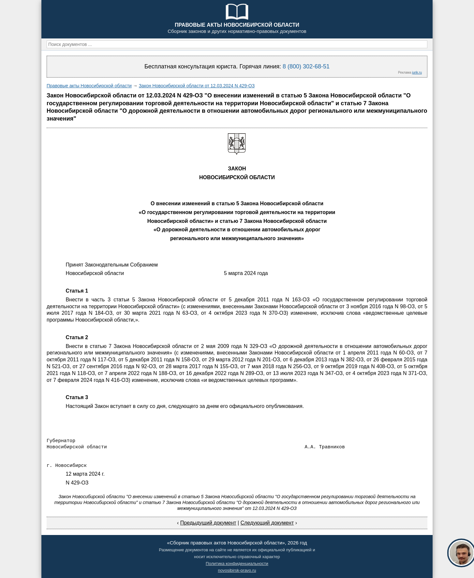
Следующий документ (267, 523)
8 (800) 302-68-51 (306, 66)
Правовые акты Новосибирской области (89, 85)
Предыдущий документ (208, 523)
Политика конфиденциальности (237, 563)
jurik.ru (417, 72)
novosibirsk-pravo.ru (237, 570)
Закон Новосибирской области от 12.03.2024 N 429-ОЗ (197, 85)
